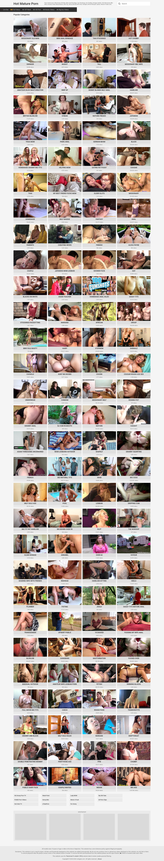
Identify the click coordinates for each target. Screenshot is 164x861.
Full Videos (28, 10)
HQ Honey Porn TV (20, 796)
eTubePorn (45, 803)
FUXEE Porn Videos (20, 799)
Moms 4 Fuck (74, 799)
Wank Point (45, 796)
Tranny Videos (104, 10)
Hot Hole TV (17, 803)
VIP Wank (39, 10)
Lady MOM (73, 796)
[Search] (119, 3)
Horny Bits (45, 799)
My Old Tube (102, 796)
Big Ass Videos (75, 10)
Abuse (100, 857)
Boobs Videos (61, 10)
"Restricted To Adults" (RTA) (74, 854)
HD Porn (50, 10)
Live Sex (18, 10)
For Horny (73, 803)
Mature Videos (90, 10)
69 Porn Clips (102, 799)
